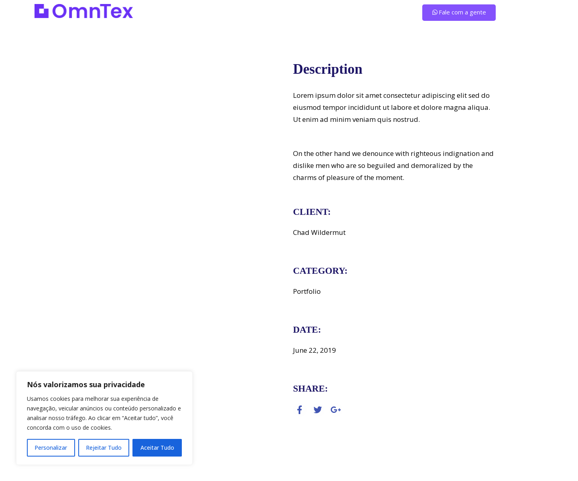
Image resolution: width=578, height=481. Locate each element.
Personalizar (51, 447)
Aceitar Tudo (157, 447)
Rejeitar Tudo (104, 447)
